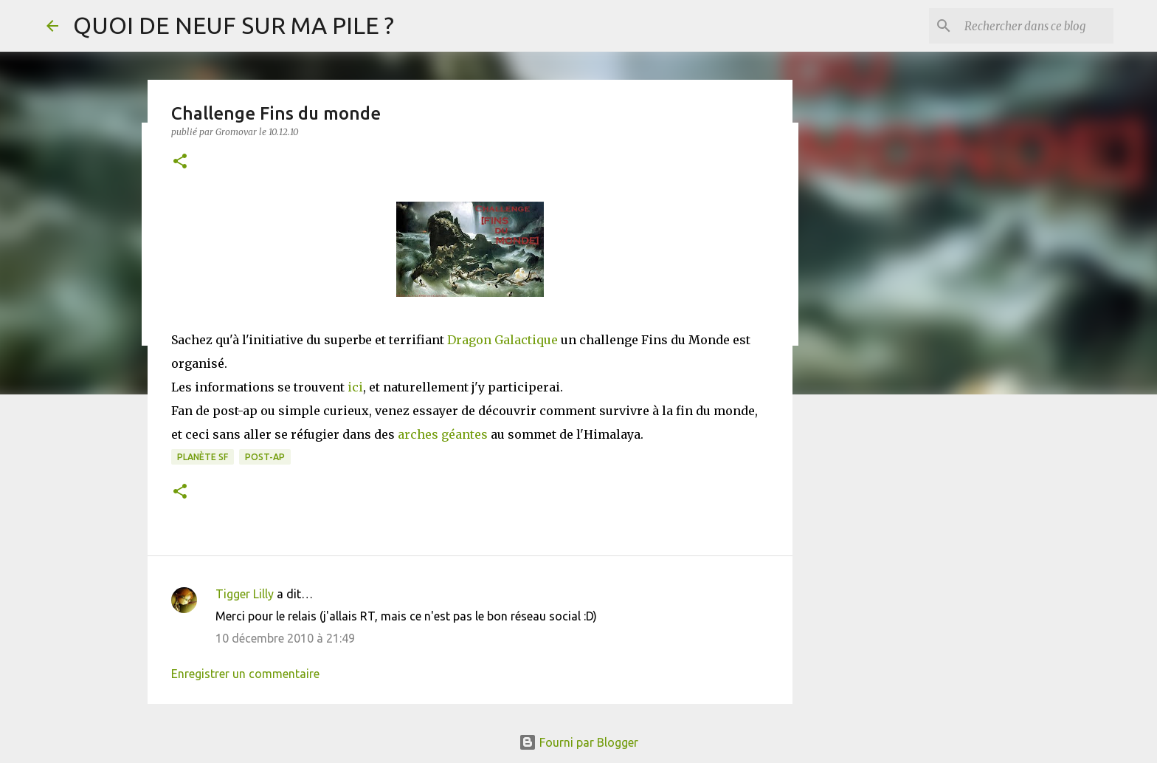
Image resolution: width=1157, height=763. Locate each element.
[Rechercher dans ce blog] (1036, 26)
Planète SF (202, 457)
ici (355, 387)
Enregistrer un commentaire (245, 673)
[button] (180, 162)
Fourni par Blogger (578, 742)
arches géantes (443, 434)
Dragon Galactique (502, 339)
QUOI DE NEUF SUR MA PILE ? (233, 25)
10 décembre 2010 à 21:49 (285, 638)
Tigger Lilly (244, 594)
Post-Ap (265, 457)
